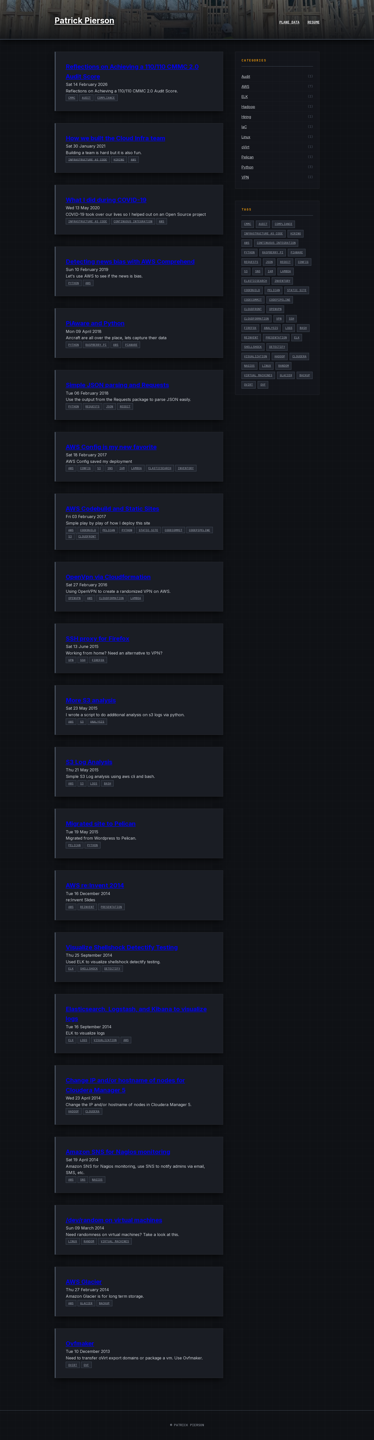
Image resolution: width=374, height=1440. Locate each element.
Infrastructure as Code (87, 159)
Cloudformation (111, 598)
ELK (71, 968)
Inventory (186, 468)
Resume (314, 22)
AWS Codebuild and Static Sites (112, 508)
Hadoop (73, 1111)
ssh (82, 660)
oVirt (72, 1365)
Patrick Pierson (84, 20)
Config (85, 468)
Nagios (97, 1179)
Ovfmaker (80, 1343)
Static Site (148, 530)
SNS (110, 468)
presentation (111, 907)
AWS (133, 159)
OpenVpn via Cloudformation (108, 576)
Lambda (136, 468)
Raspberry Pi (96, 345)
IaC (244, 127)
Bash (107, 783)
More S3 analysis (91, 700)
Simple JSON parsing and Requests (117, 385)
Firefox (98, 660)
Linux (72, 1241)
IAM (122, 468)
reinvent (87, 907)
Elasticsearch (159, 468)
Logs (93, 783)
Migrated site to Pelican (101, 823)
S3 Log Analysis (89, 762)
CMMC (71, 97)
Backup (104, 1303)
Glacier (86, 1303)
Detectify (112, 968)
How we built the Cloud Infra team (115, 138)
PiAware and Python (95, 323)
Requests (92, 406)
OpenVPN (74, 598)
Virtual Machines (115, 1241)
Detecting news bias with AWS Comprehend (130, 261)
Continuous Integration (133, 221)
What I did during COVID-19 (106, 199)
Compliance (106, 97)
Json (109, 406)
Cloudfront (87, 536)
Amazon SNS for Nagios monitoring (118, 1151)
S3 (99, 468)
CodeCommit (173, 530)
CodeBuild (88, 530)
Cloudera (92, 1111)
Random (89, 1241)
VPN (71, 660)
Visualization (105, 1040)
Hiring (119, 159)
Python (73, 283)
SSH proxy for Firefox (97, 638)
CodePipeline (199, 530)
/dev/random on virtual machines (114, 1220)
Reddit (125, 406)
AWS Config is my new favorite (111, 447)
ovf (86, 1365)
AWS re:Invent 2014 (95, 885)
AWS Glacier (84, 1281)
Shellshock (89, 968)
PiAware (131, 345)
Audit (86, 97)
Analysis (97, 721)
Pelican (109, 530)
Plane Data (289, 22)
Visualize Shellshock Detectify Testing (122, 947)
